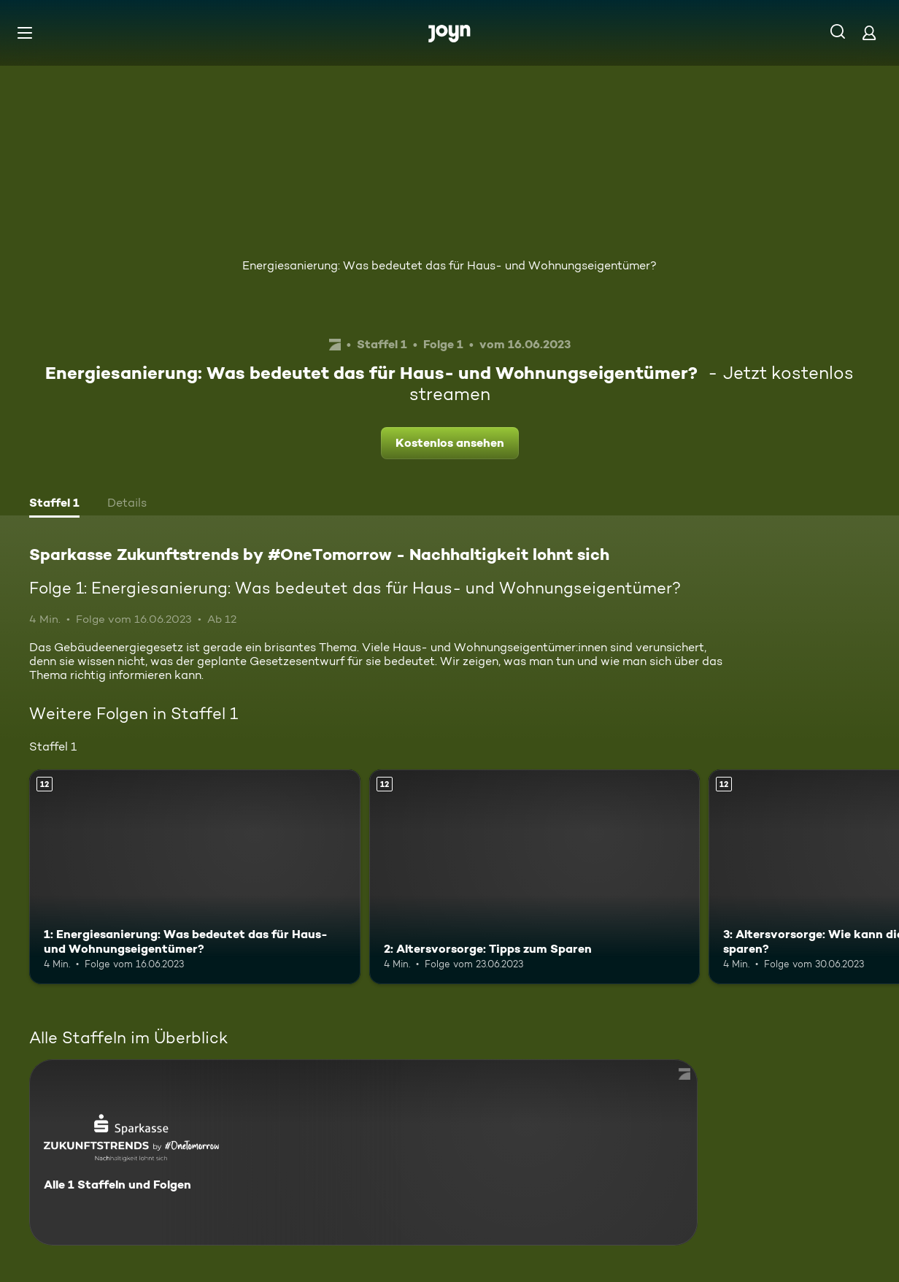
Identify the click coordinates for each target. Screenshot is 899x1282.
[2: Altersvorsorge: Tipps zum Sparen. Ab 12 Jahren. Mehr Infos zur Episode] (535, 877)
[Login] (869, 32)
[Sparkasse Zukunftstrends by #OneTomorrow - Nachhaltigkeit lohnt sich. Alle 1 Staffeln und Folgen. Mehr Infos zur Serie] (363, 1152)
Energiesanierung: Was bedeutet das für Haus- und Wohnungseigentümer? (449, 265)
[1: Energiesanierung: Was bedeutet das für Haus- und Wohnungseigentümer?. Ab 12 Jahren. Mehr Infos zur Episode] (194, 877)
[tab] (54, 504)
